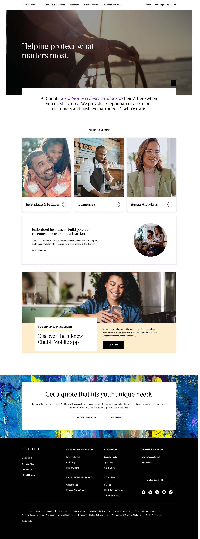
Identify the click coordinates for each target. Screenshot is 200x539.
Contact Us (27, 470)
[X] (157, 492)
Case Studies (72, 485)
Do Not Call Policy (97, 511)
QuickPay (70, 462)
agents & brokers (152, 450)
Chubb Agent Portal (151, 457)
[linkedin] (150, 492)
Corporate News (111, 496)
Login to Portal (73, 457)
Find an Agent (72, 468)
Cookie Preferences (153, 515)
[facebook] (143, 492)
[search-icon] (175, 5)
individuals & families (79, 450)
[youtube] (164, 492)
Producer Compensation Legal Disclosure (38, 515)
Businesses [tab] (74, 5)
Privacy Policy (63, 511)
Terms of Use (27, 511)
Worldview (147, 462)
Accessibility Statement (67, 515)
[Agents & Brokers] (169, 204)
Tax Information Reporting (119, 511)
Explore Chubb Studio (76, 490)
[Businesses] (117, 204)
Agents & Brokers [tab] (91, 5)
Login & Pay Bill (166, 5)
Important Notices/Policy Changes (94, 515)
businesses (110, 450)
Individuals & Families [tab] (55, 5)
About (148, 5)
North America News (113, 490)
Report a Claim (28, 464)
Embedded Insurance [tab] (112, 5)
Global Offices (28, 475)
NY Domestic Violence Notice (146, 511)
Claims (155, 5)
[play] (173, 83)
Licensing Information (44, 511)
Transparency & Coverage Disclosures (127, 515)
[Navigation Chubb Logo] (29, 5)
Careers (107, 485)
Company (109, 477)
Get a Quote (109, 468)
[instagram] (171, 492)
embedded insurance (79, 477)
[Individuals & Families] (64, 204)
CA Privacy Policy (79, 511)
